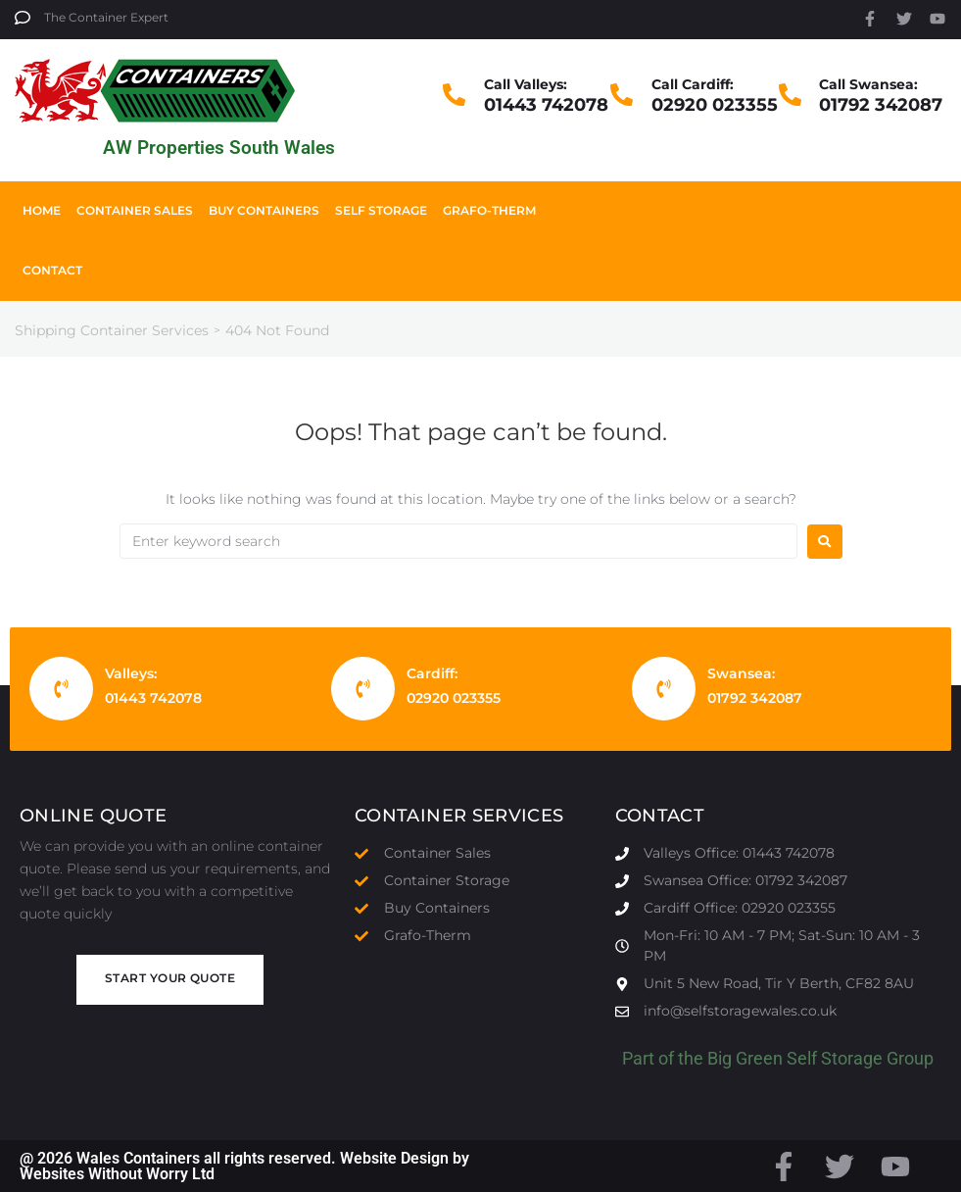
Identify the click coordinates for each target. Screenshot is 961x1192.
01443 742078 (546, 105)
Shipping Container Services (112, 330)
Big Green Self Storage (795, 1058)
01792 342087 (880, 105)
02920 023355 (714, 105)
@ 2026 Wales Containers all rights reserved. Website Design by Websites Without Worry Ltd (244, 1166)
